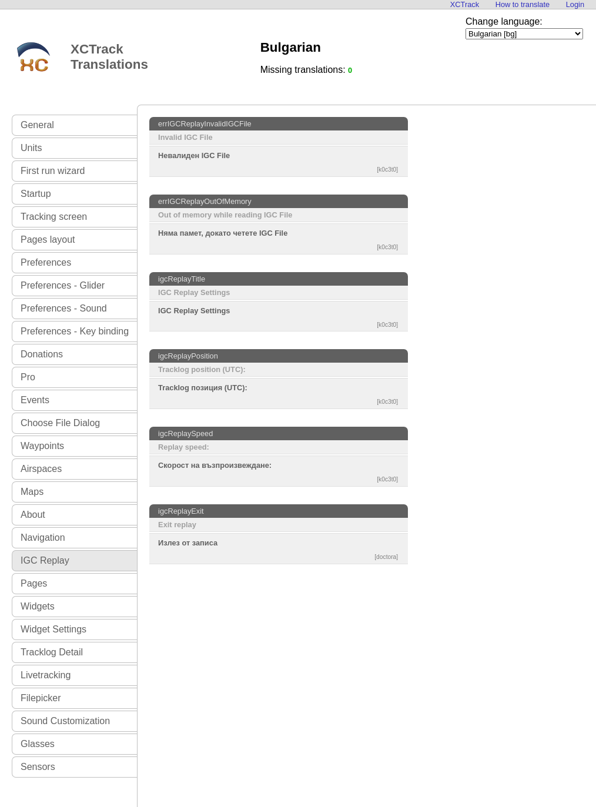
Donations (42, 354)
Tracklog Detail (52, 652)
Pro (28, 377)
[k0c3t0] (387, 169)
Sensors (38, 767)
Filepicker (41, 698)
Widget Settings (53, 629)
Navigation (43, 538)
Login (575, 4)
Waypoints (42, 446)
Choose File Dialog (60, 423)
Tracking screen (54, 217)
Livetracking (46, 675)
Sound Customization (65, 721)
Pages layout (48, 240)
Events (35, 400)
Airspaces (41, 469)
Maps (32, 492)
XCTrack (464, 4)
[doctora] (386, 557)
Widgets (38, 606)
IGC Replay (45, 560)
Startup (36, 194)
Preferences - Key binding (75, 331)
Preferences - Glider (63, 285)
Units (31, 148)
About (33, 515)
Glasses (38, 744)
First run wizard (53, 171)
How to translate (522, 4)
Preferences (46, 262)
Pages (34, 583)
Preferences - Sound (64, 308)
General (37, 125)
